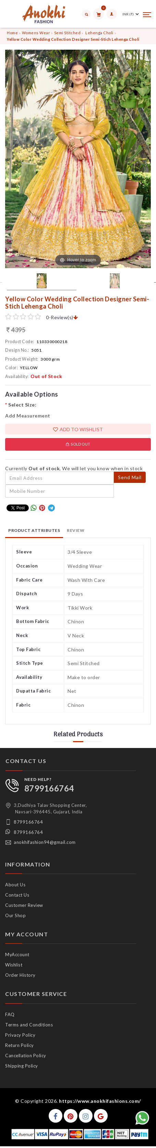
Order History (20, 975)
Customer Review (24, 905)
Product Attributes (34, 530)
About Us (15, 884)
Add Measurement (27, 416)
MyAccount (17, 954)
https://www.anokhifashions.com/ (100, 1101)
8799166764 (49, 788)
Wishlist (13, 965)
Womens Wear (36, 32)
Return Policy (19, 1045)
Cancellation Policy (25, 1055)
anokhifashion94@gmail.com (45, 842)
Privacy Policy (20, 1035)
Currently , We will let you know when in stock (74, 468)
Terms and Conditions (29, 1024)
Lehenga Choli (99, 32)
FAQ (10, 1014)
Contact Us (17, 895)
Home (12, 32)
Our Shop (15, 915)
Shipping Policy (21, 1066)
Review (75, 530)
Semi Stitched (67, 32)
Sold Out (78, 444)
